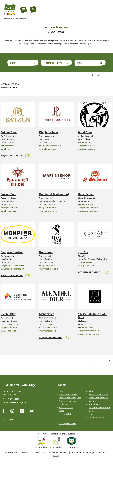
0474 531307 (48, 262)
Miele (91, 391)
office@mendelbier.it (48, 327)
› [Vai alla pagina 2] (109, 74)
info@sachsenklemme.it (88, 330)
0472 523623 (87, 142)
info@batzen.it (7, 145)
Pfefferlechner (48, 132)
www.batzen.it (7, 149)
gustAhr (83, 252)
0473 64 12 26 (49, 204)
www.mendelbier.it (47, 330)
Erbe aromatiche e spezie (70, 397)
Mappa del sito (11, 452)
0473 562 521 (48, 142)
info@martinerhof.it (48, 207)
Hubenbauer (86, 194)
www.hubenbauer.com (88, 211)
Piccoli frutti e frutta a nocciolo (98, 399)
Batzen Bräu (9, 132)
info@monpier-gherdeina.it (12, 265)
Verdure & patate (96, 417)
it (8, 420)
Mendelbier (46, 314)
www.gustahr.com (86, 265)
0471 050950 (9, 142)
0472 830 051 (87, 204)
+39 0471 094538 (11, 399)
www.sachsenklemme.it (88, 334)
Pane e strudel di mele (98, 394)
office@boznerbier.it (9, 207)
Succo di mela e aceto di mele (99, 409)
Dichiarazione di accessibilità (55, 452)
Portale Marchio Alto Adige (83, 452)
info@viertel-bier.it (9, 327)
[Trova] (33, 9)
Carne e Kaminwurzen (68, 394)
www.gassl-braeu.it (86, 149)
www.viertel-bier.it (9, 330)
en (11, 420)
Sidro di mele (94, 404)
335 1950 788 (48, 324)
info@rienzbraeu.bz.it (48, 265)
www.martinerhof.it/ (48, 211)
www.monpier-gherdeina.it (12, 268)
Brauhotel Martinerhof (54, 194)
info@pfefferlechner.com (50, 145)
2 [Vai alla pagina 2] (99, 74)
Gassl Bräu (85, 132)
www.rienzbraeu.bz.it (48, 268)
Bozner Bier (8, 194)
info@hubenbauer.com (88, 207)
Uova (91, 414)
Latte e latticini (65, 414)
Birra (13, 87)
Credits (36, 452)
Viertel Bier (8, 314)
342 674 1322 (9, 262)
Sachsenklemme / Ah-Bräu (92, 316)
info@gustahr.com (86, 262)
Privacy (25, 452)
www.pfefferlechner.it (48, 149)
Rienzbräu (46, 252)
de (4, 420)
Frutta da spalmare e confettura (68, 403)
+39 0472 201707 (11, 324)
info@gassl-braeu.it (86, 145)
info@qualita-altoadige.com (15, 402)
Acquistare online (12, 155)
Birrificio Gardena (12, 252)
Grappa (62, 410)
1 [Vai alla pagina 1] (92, 74)
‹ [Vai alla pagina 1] (82, 74)
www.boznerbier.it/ (9, 211)
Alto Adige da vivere (67, 423)
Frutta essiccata (66, 407)
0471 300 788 (9, 204)
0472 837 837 (87, 327)
